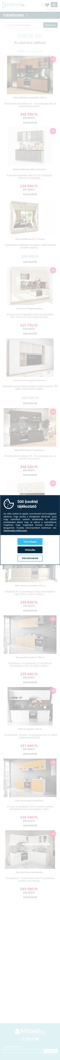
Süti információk (30, 558)
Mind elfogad (30, 541)
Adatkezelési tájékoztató (15, 530)
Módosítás (30, 549)
